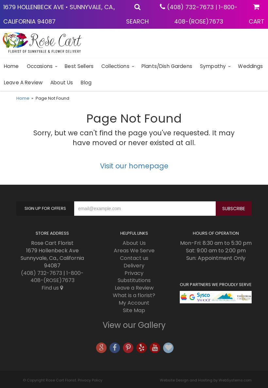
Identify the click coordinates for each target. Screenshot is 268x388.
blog (86, 82)
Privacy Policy (90, 380)
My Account (134, 303)
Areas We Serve (134, 250)
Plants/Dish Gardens (167, 66)
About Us (61, 82)
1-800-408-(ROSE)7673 (57, 276)
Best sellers (79, 66)
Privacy (134, 273)
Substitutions (134, 280)
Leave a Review (23, 82)
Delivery (134, 265)
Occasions (40, 66)
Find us (52, 288)
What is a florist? (134, 295)
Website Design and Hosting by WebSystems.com (206, 380)
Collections (115, 66)
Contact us (134, 258)
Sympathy (213, 66)
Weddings (250, 66)
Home (11, 66)
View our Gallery (134, 325)
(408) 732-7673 (190, 7)
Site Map (134, 310)
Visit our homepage (134, 166)
